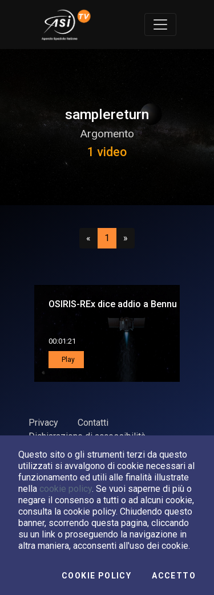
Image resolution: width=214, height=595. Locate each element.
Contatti (93, 422)
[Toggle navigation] (160, 24)
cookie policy (65, 488)
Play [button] (67, 360)
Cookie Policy (96, 576)
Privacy (43, 422)
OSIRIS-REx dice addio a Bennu (113, 304)
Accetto (174, 576)
